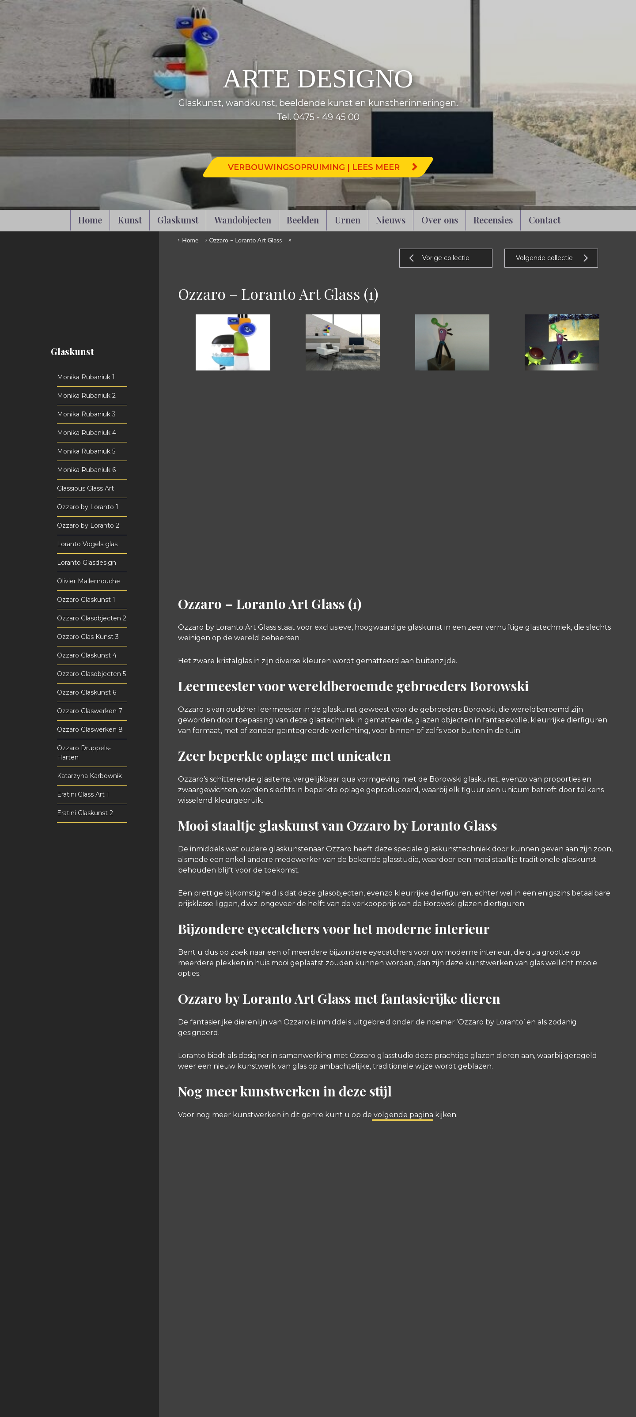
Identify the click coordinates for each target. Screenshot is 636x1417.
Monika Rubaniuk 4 (86, 433)
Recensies (493, 220)
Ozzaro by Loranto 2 (88, 525)
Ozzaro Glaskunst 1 (86, 600)
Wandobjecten (242, 220)
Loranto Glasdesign (86, 563)
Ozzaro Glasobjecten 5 (91, 674)
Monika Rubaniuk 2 (86, 396)
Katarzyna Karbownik (89, 776)
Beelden (303, 220)
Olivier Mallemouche (88, 581)
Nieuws (390, 220)
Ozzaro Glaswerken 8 (90, 729)
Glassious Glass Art (85, 488)
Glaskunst (177, 220)
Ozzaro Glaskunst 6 (86, 692)
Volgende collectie (544, 258)
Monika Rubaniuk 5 (86, 451)
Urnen (347, 220)
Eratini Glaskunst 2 (85, 813)
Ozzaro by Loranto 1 (87, 507)
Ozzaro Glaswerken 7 (89, 711)
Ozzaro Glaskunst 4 (87, 655)
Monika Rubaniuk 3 (86, 414)
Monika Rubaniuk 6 (86, 470)
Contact (544, 220)
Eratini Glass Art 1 (83, 794)
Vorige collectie (445, 258)
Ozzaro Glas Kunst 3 (88, 637)
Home (90, 220)
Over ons (439, 220)
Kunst (130, 220)
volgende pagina (402, 1115)
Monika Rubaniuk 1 (86, 377)
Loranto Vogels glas (87, 544)
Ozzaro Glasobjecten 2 (91, 618)
